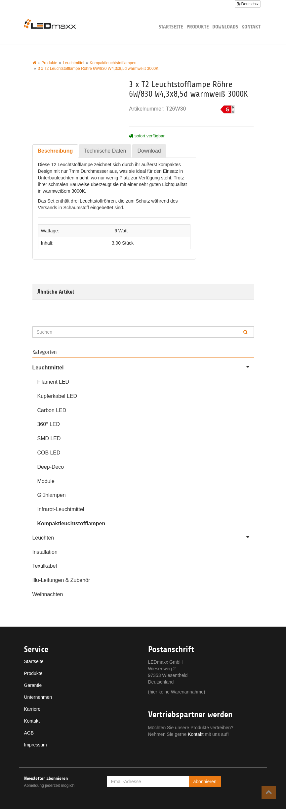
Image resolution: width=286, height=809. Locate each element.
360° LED (48, 424)
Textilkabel (44, 566)
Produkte (197, 27)
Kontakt (251, 27)
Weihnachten (47, 594)
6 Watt (121, 230)
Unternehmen (38, 697)
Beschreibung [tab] (55, 151)
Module (46, 481)
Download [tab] (149, 151)
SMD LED (49, 438)
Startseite (171, 27)
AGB (29, 733)
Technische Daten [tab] (105, 151)
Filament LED (53, 382)
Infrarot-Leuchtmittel (60, 509)
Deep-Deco (50, 467)
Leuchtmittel (143, 367)
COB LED (49, 452)
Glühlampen (51, 495)
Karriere (32, 709)
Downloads (225, 27)
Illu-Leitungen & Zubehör (61, 580)
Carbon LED (51, 410)
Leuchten (143, 537)
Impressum (35, 745)
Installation (45, 552)
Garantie (33, 685)
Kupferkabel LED (57, 396)
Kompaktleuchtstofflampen (71, 523)
